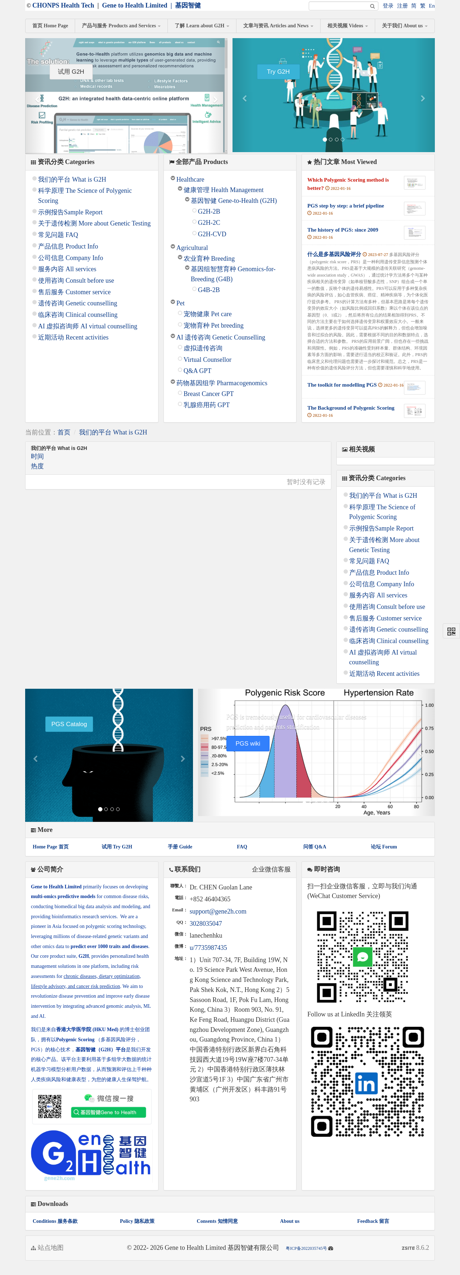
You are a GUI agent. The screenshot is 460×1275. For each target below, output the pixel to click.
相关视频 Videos (347, 25)
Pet (180, 303)
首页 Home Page (50, 25)
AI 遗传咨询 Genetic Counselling (220, 337)
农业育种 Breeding (209, 258)
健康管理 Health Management (224, 189)
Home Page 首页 (51, 847)
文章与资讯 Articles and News (278, 25)
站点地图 (47, 1247)
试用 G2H (71, 71)
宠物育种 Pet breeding (214, 325)
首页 (64, 432)
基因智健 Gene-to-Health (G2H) (234, 200)
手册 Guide (180, 847)
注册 (402, 6)
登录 (388, 6)
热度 (37, 466)
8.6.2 (415, 1248)
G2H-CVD (212, 234)
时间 (37, 456)
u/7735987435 (208, 947)
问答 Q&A (314, 847)
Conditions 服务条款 (55, 1221)
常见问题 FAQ (58, 234)
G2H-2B (209, 211)
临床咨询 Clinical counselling (78, 314)
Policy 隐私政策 (137, 1221)
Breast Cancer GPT (209, 393)
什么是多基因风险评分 (334, 254)
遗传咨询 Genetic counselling (77, 303)
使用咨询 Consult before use (76, 280)
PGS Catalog (69, 724)
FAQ (242, 847)
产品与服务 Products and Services (121, 25)
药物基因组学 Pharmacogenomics (221, 383)
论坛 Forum (384, 847)
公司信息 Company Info (70, 257)
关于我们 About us (405, 25)
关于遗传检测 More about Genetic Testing (94, 223)
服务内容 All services (67, 269)
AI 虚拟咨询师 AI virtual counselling (87, 326)
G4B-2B (209, 289)
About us (289, 1221)
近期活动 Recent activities (73, 337)
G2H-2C (209, 222)
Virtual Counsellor (207, 359)
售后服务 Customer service (74, 292)
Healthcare (190, 179)
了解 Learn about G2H (202, 25)
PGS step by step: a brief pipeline (345, 206)
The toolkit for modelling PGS (342, 385)
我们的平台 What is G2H (72, 179)
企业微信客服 (271, 869)
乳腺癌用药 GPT (207, 405)
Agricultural (192, 247)
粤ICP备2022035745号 (306, 1248)
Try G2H (278, 71)
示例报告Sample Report (70, 212)
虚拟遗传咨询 (203, 348)
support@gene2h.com (218, 911)
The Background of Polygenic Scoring (350, 408)
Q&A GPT (198, 370)
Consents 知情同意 (217, 1221)
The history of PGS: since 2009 (342, 230)
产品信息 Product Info (68, 246)
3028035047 (206, 923)
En (432, 6)
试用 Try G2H (117, 847)
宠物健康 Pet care (208, 314)
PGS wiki (247, 743)
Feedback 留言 (373, 1221)
